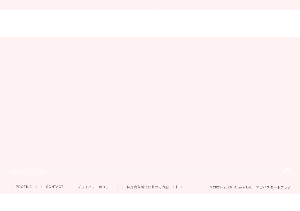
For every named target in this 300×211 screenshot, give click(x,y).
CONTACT (55, 186)
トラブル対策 (113, 44)
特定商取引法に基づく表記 (148, 187)
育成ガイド (75, 44)
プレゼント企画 (221, 44)
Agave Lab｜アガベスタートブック (150, 23)
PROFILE (24, 186)
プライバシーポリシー (95, 187)
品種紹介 (150, 44)
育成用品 (182, 44)
